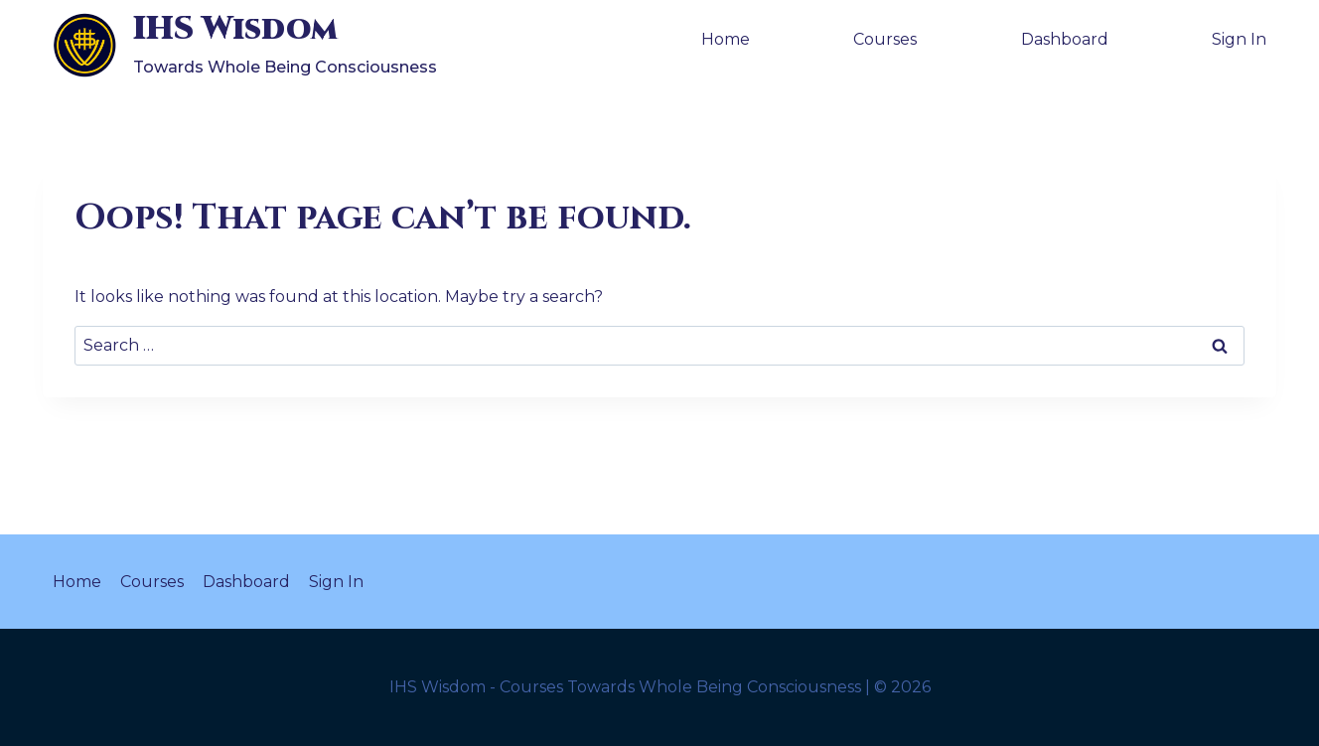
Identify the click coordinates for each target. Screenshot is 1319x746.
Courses (885, 39)
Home (725, 39)
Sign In (1239, 39)
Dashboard (1064, 39)
